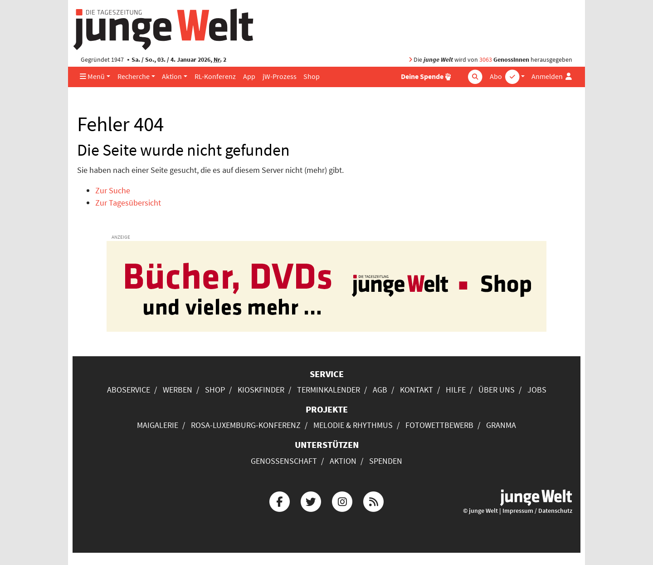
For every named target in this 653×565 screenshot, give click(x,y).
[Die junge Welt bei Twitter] (310, 500)
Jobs (536, 389)
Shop (311, 76)
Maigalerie (157, 425)
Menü (92, 76)
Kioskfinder (261, 389)
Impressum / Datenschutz (537, 511)
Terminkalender (328, 389)
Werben (177, 389)
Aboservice (128, 389)
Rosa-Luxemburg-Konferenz (246, 425)
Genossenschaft (284, 461)
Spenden (385, 461)
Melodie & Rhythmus (353, 425)
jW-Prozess (280, 76)
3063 (485, 60)
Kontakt (416, 389)
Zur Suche (112, 190)
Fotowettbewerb (439, 425)
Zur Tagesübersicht (128, 202)
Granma (501, 425)
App (249, 76)
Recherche (133, 76)
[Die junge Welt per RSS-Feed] (373, 500)
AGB (380, 389)
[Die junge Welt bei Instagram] (342, 500)
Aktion (172, 76)
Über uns (496, 389)
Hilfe (456, 389)
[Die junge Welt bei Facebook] (279, 500)
